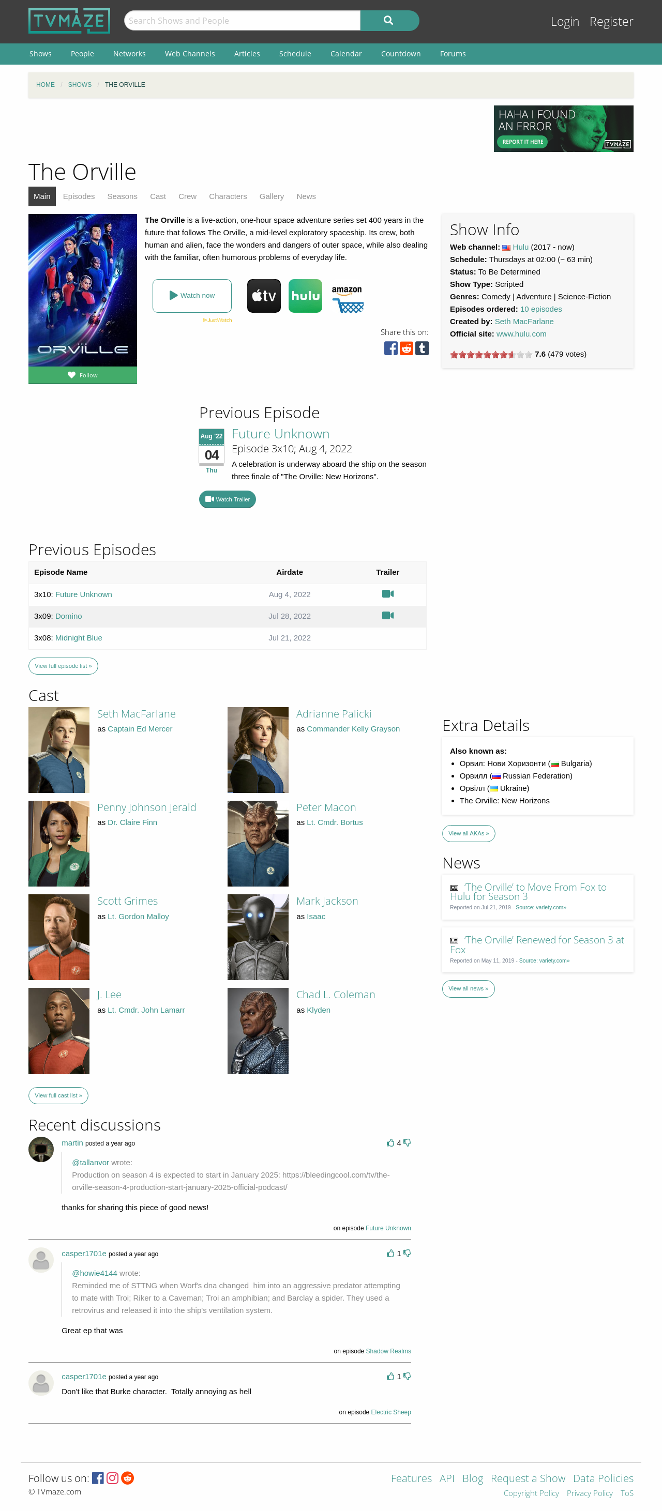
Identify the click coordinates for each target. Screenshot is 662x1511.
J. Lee (109, 994)
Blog (472, 1479)
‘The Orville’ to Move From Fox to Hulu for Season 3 (528, 891)
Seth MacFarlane (524, 321)
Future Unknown (281, 433)
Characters (228, 196)
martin (72, 1142)
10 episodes (541, 308)
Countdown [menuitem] (401, 53)
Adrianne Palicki (334, 714)
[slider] (491, 354)
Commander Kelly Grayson (353, 728)
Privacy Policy (590, 1493)
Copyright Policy (531, 1493)
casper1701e (84, 1253)
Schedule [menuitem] (295, 53)
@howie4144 (94, 1273)
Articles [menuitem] (247, 53)
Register (612, 21)
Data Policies (603, 1479)
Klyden (318, 1009)
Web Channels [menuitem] (190, 53)
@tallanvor (90, 1162)
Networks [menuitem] (129, 53)
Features (411, 1479)
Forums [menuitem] (453, 53)
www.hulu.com (521, 333)
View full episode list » (63, 666)
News (307, 196)
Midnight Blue (78, 637)
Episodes (79, 196)
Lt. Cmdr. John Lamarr (146, 1009)
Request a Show (528, 1479)
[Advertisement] (253, 128)
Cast (158, 196)
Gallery (272, 196)
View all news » (468, 988)
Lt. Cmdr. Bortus (335, 822)
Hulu (521, 246)
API (447, 1479)
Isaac (316, 916)
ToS (627, 1493)
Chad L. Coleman (335, 994)
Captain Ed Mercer (140, 728)
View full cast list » (58, 1095)
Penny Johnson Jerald (147, 807)
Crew (187, 196)
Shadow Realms (388, 1351)
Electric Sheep (391, 1412)
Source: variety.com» (541, 907)
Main (42, 196)
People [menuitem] (82, 53)
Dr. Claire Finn (132, 822)
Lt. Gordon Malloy (138, 916)
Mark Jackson (327, 901)
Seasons (123, 196)
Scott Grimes (127, 901)
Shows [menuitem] (40, 53)
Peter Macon (326, 807)
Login (565, 21)
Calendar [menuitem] (346, 53)
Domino (68, 616)
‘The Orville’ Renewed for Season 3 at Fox (537, 944)
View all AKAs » (468, 833)
